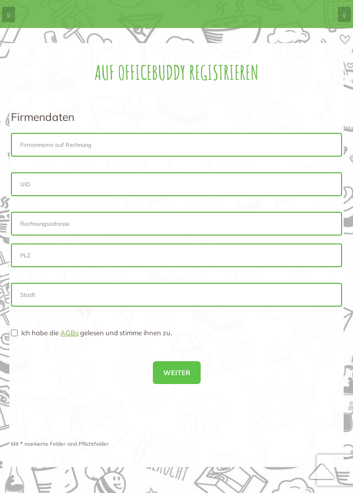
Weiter (176, 372)
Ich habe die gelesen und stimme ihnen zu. (91, 332)
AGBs (69, 332)
